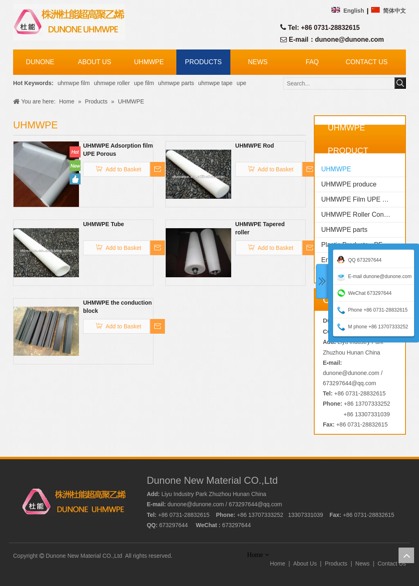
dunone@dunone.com (349, 39)
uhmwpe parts (176, 83)
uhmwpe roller (112, 83)
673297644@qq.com (349, 383)
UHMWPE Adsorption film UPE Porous (118, 149)
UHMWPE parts (344, 229)
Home (277, 563)
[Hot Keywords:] (400, 83)
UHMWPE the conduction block (117, 306)
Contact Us (392, 563)
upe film (144, 83)
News (362, 563)
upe (241, 83)
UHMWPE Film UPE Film (358, 199)
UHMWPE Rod (254, 145)
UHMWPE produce (348, 184)
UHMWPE (336, 169)
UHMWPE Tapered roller (260, 228)
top (406, 555)
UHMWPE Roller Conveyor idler (363, 214)
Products (336, 563)
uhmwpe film (74, 83)
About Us (305, 563)
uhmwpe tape (215, 83)
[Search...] (339, 83)
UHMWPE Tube (103, 224)
